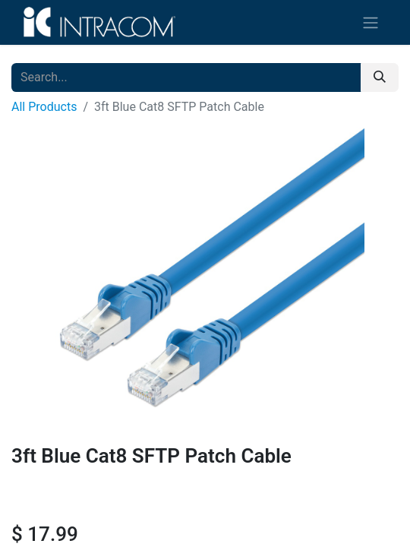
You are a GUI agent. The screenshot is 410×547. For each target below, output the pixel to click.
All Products (44, 107)
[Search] (380, 77)
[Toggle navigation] (370, 22)
